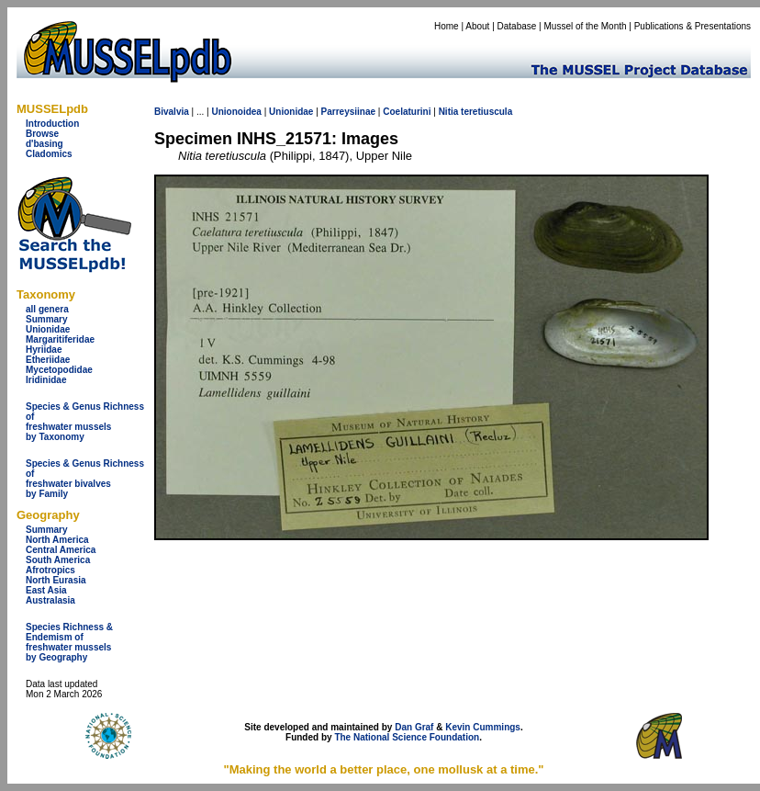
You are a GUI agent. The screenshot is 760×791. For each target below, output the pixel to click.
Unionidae (48, 329)
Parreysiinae (348, 112)
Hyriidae (43, 350)
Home (446, 26)
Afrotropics (50, 570)
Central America (60, 550)
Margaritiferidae (60, 339)
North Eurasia (56, 580)
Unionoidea (236, 112)
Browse (42, 134)
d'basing (44, 144)
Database (517, 26)
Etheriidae (48, 360)
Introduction (52, 124)
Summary (47, 319)
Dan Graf (414, 727)
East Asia (46, 590)
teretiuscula (486, 112)
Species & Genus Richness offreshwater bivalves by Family (85, 478)
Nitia (449, 112)
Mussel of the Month (585, 26)
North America (57, 540)
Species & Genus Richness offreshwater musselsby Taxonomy (85, 421)
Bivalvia (171, 112)
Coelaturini (406, 112)
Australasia (50, 600)
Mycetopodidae (59, 370)
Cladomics (49, 154)
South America (58, 560)
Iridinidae (46, 380)
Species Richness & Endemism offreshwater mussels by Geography (69, 642)
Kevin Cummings (482, 727)
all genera (47, 309)
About (477, 26)
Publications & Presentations (692, 26)
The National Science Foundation (406, 737)
